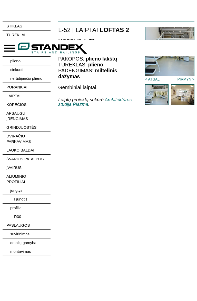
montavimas (20, 251)
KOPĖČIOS (16, 104)
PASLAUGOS (18, 225)
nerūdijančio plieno (26, 78)
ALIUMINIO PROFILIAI (16, 179)
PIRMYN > (185, 79)
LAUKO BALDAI (20, 150)
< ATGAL (152, 79)
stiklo (14, 43)
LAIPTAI (13, 96)
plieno (15, 61)
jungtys (16, 190)
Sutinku (176, 274)
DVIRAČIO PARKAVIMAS (18, 139)
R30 (17, 216)
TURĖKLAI (15, 35)
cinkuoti (16, 69)
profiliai (16, 208)
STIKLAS (14, 26)
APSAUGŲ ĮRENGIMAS (17, 116)
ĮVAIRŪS (14, 167)
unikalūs (17, 52)
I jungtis (20, 199)
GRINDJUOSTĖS (21, 127)
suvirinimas (19, 234)
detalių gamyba (23, 242)
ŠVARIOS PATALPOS (25, 159)
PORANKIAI (16, 87)
